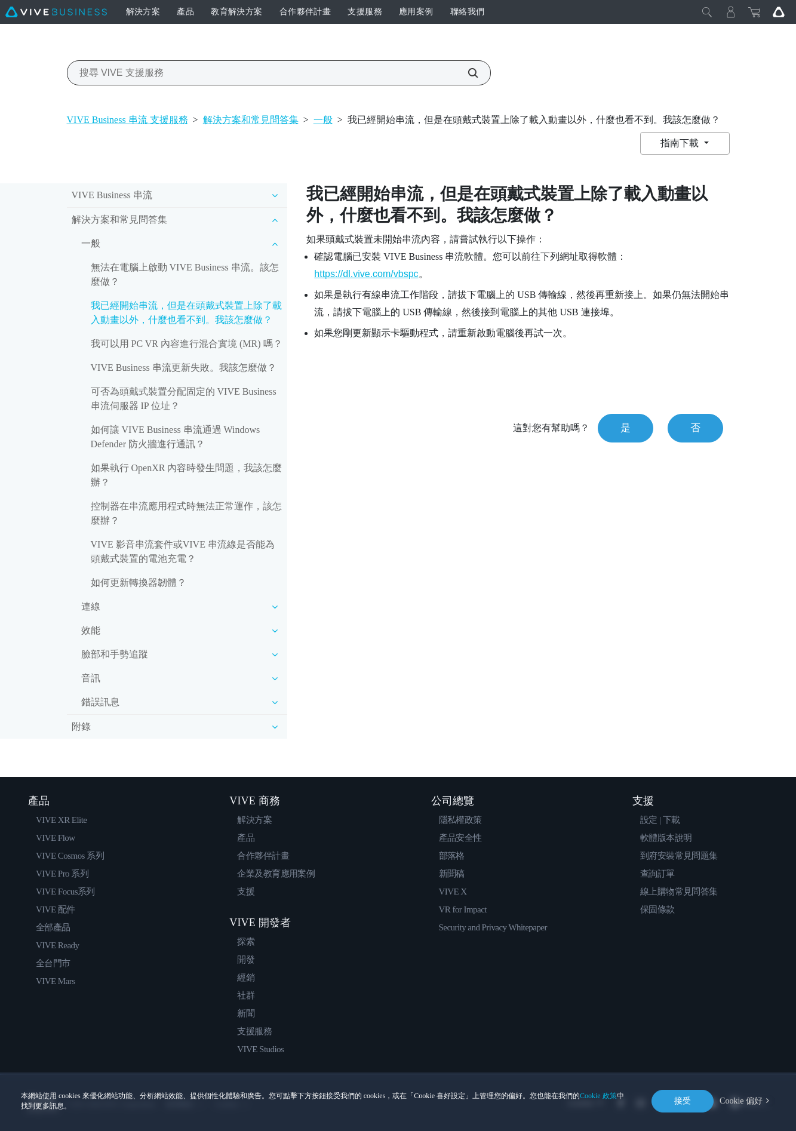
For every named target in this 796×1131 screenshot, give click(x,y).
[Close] (707, 12)
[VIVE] (56, 12)
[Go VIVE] (779, 12)
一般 (323, 120)
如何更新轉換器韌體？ (138, 582)
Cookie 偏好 (741, 1100)
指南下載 (680, 143)
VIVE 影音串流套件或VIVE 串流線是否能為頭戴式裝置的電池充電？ (183, 551)
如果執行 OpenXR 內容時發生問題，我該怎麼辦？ (186, 475)
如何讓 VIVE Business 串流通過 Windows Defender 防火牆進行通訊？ (175, 437)
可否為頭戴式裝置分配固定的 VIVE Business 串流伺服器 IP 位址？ (183, 398)
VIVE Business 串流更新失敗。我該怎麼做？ (183, 367)
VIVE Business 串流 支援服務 (127, 120)
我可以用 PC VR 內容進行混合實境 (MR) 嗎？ (186, 344)
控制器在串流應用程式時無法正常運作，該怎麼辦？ (186, 513)
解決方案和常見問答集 (251, 120)
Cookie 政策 (598, 1096)
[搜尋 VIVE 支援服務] (466, 73)
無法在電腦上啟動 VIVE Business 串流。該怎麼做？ (185, 274)
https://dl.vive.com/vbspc (366, 274)
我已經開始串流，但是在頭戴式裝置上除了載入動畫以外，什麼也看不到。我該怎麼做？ (186, 312)
